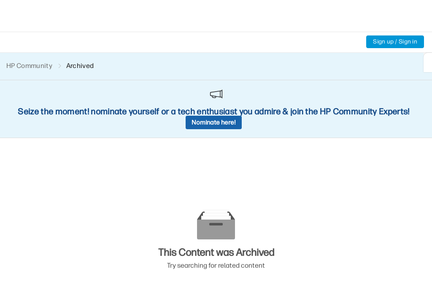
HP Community (29, 66)
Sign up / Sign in (395, 41)
